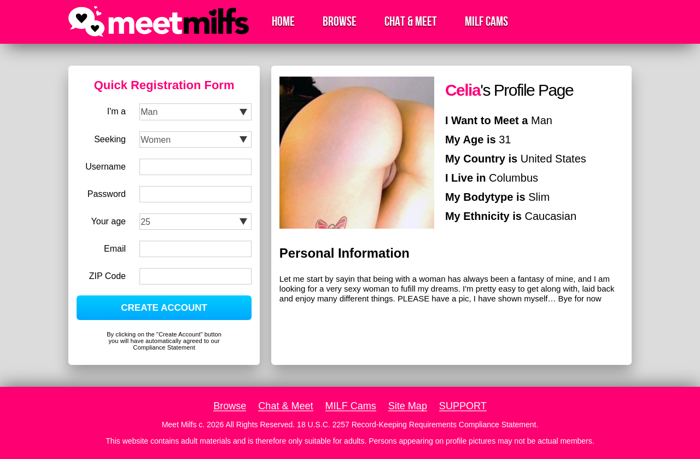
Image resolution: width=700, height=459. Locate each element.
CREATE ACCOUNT (164, 308)
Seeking (110, 139)
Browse (340, 22)
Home (283, 22)
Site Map (407, 405)
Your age (108, 221)
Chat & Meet (410, 22)
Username (105, 166)
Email (115, 248)
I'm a (116, 111)
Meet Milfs (179, 424)
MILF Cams (486, 22)
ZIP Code (107, 276)
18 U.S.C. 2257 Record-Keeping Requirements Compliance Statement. (417, 424)
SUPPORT (463, 405)
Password (107, 194)
